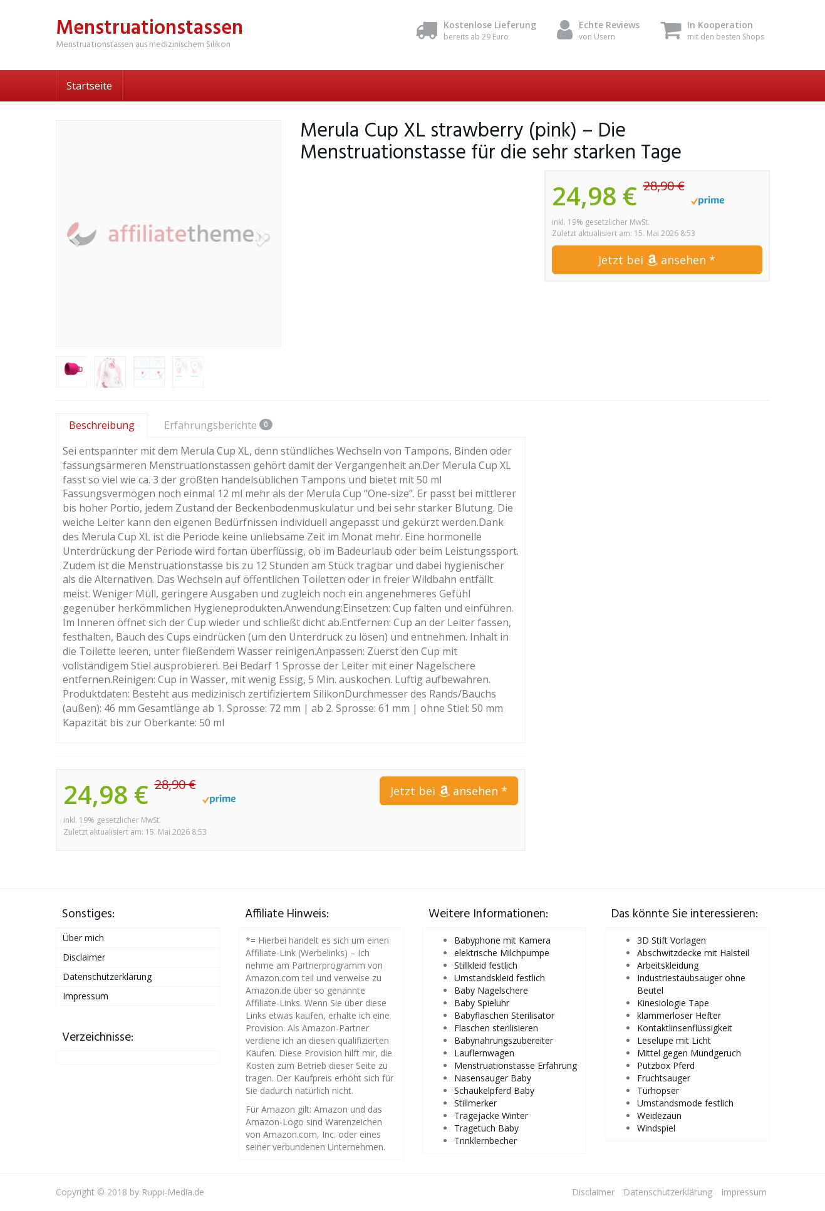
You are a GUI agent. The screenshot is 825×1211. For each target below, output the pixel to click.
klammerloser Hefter (679, 1015)
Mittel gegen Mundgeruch (689, 1053)
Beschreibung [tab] (102, 425)
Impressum (85, 996)
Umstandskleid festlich (499, 978)
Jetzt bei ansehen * (656, 259)
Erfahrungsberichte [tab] (218, 425)
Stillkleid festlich (485, 965)
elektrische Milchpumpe (501, 953)
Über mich (83, 938)
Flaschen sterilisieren (496, 1028)
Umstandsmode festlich (685, 1103)
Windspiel (656, 1128)
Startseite (89, 86)
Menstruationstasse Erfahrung (515, 1065)
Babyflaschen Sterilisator (504, 1015)
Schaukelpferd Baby (494, 1090)
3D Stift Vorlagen (671, 940)
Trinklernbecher (485, 1141)
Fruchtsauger (663, 1078)
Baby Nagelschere (491, 990)
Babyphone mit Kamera (502, 940)
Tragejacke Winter (491, 1115)
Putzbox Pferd (666, 1065)
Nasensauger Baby (492, 1078)
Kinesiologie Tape (673, 1003)
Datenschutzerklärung (107, 976)
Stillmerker (475, 1103)
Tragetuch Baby (486, 1128)
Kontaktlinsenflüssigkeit (684, 1028)
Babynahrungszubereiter (503, 1040)
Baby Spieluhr (481, 1003)
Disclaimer (84, 957)
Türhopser (658, 1090)
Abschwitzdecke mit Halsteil (693, 953)
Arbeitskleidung (667, 965)
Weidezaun (659, 1115)
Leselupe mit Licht (674, 1040)
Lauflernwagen (484, 1053)
